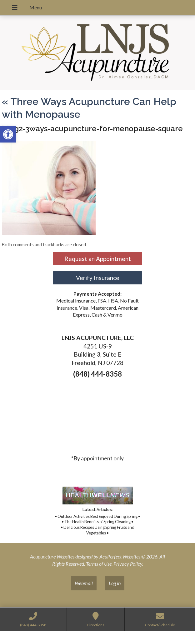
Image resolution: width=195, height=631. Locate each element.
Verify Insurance (97, 277)
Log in (115, 583)
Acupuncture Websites (52, 556)
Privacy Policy (127, 564)
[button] (8, 134)
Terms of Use (99, 564)
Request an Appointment (97, 258)
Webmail (84, 583)
